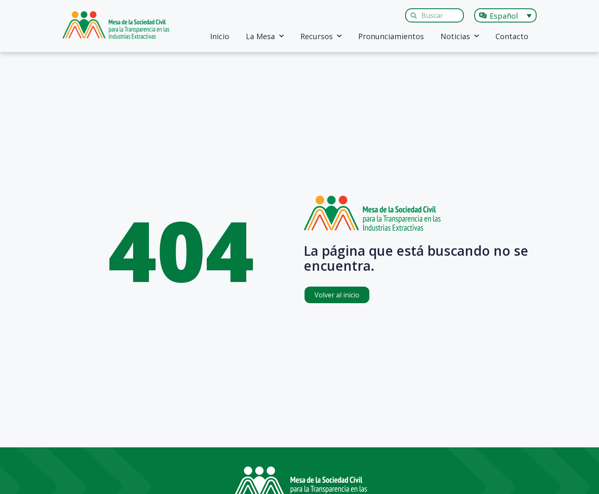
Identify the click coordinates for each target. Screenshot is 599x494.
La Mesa (265, 36)
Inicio (219, 36)
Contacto (511, 36)
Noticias (460, 36)
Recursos (321, 36)
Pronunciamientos (391, 36)
